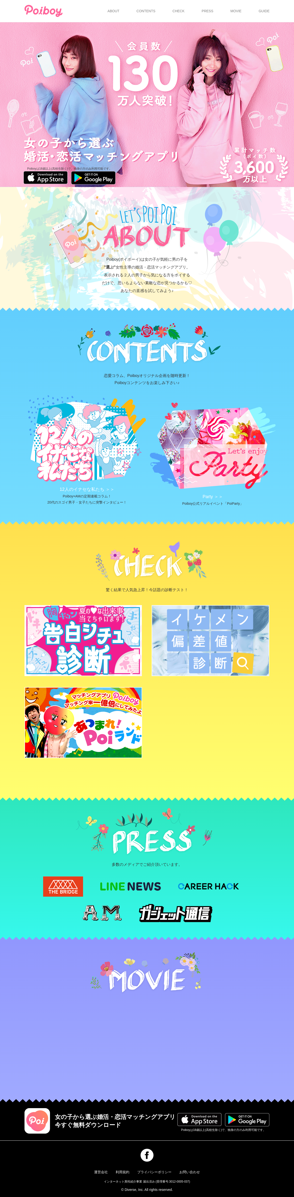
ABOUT (113, 11)
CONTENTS (145, 11)
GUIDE (264, 11)
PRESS (207, 11)
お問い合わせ (189, 1172)
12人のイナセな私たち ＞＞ (87, 489)
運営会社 (101, 1172)
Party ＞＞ (213, 496)
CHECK (178, 11)
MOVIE (236, 11)
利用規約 (122, 1172)
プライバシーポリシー (154, 1172)
